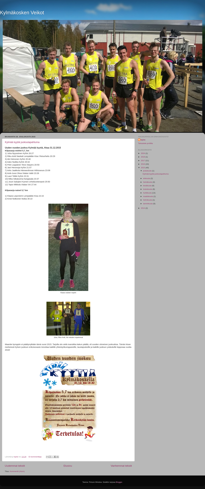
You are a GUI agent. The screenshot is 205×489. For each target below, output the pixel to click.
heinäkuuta (148, 182)
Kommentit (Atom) (17, 471)
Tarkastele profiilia (145, 143)
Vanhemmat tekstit (121, 465)
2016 (143, 164)
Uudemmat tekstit (15, 465)
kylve (143, 140)
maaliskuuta (148, 196)
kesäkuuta (147, 186)
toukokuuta (148, 189)
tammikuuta (148, 204)
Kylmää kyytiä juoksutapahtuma (22, 142)
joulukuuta (147, 171)
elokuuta (147, 178)
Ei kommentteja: (35, 457)
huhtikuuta (147, 193)
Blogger (119, 482)
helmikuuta (148, 200)
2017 (143, 161)
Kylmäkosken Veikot (22, 12)
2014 (143, 208)
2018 (143, 157)
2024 (143, 153)
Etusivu (68, 465)
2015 (143, 168)
